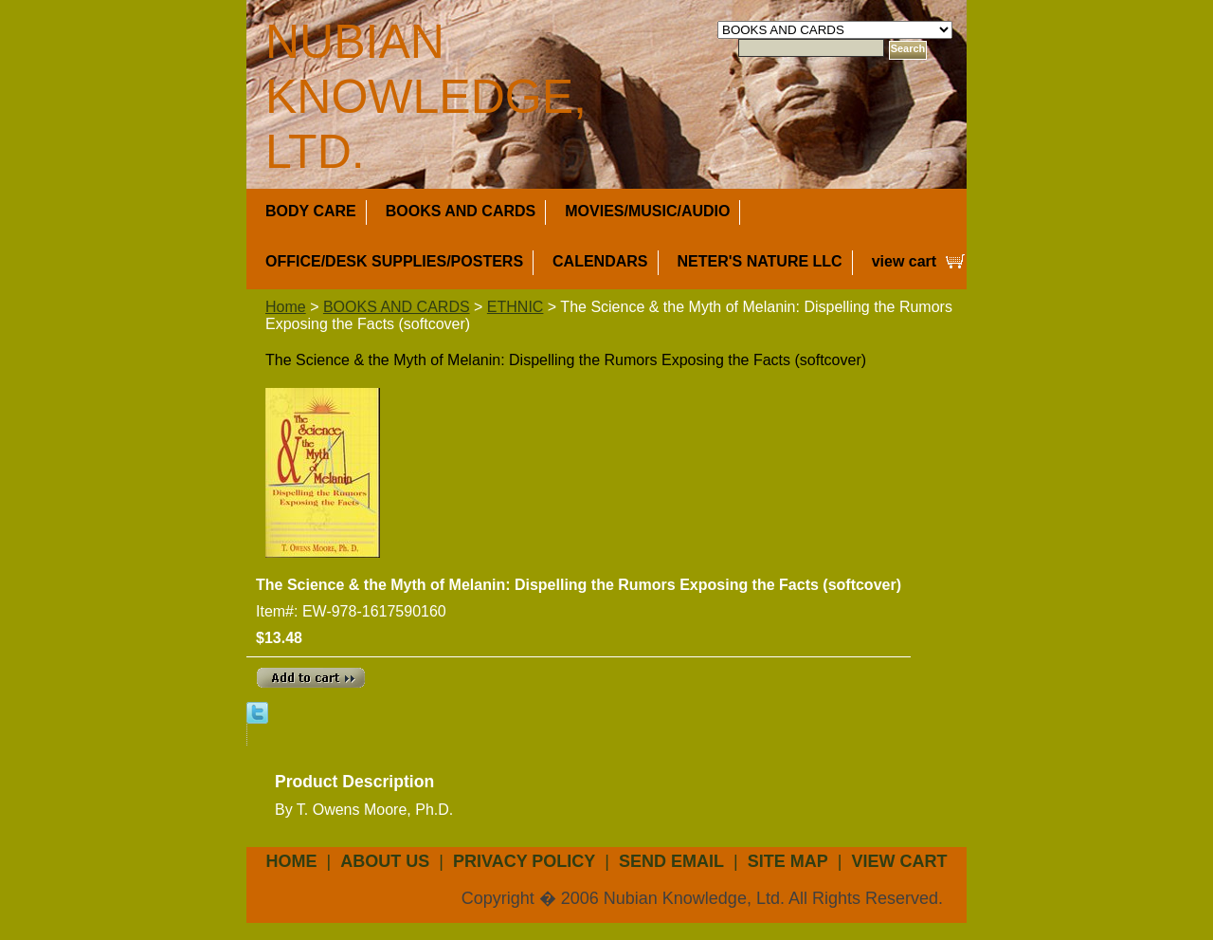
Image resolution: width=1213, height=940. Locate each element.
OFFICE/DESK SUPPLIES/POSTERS (394, 261)
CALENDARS (599, 261)
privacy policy (524, 861)
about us (384, 861)
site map (788, 861)
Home (285, 307)
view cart (904, 261)
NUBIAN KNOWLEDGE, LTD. (426, 96)
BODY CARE (310, 211)
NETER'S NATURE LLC (760, 261)
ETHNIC (515, 307)
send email (671, 861)
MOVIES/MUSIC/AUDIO (647, 211)
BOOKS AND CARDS (461, 211)
